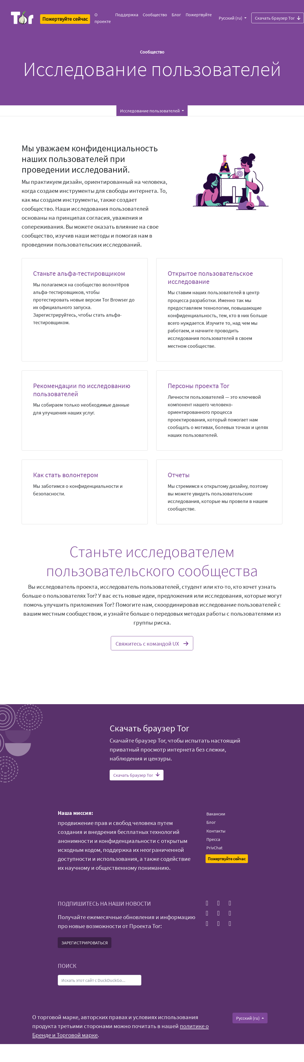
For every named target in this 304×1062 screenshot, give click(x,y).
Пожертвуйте (199, 14)
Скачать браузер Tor (136, 775)
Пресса (213, 839)
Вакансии (215, 814)
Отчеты (179, 474)
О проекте (103, 18)
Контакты (215, 831)
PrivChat (214, 847)
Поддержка (126, 14)
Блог (176, 14)
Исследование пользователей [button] (150, 110)
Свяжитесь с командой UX (152, 643)
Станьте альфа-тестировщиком (79, 273)
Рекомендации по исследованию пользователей (81, 389)
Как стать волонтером (65, 474)
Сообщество (155, 14)
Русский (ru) (231, 18)
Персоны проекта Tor (198, 385)
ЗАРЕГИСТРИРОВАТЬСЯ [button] (84, 942)
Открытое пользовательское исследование (210, 277)
